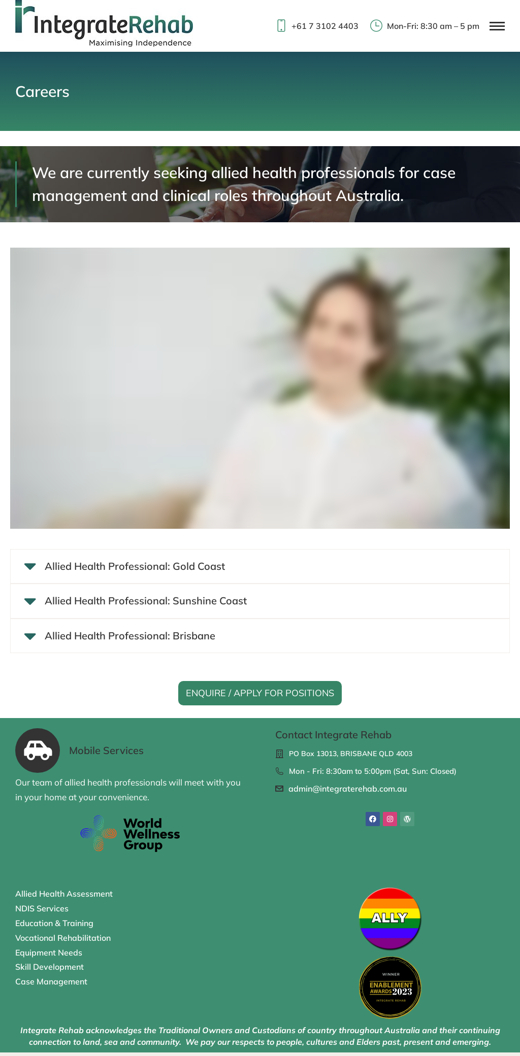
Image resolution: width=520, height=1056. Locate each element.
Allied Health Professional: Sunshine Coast (147, 603)
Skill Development (49, 970)
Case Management (51, 985)
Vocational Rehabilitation (63, 941)
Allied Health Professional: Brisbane (131, 639)
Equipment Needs (48, 956)
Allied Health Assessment (64, 898)
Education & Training (54, 927)
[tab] (260, 567)
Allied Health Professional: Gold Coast (136, 567)
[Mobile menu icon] (497, 26)
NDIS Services (42, 912)
